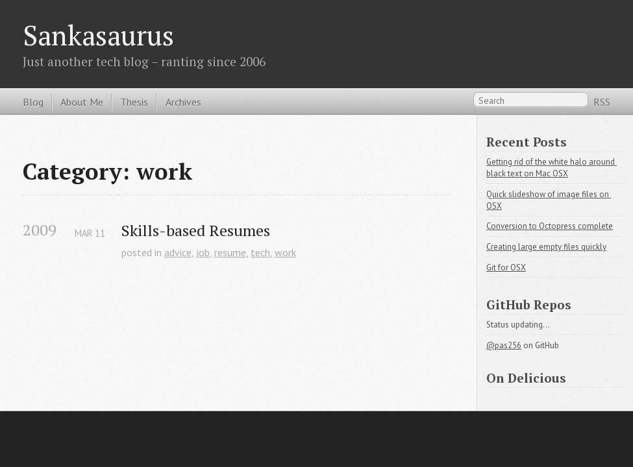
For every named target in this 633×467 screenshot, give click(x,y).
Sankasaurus (98, 35)
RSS (601, 101)
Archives (183, 101)
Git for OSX (506, 267)
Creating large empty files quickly (546, 246)
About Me (81, 101)
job (203, 252)
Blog (33, 101)
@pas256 (503, 345)
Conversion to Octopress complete (549, 226)
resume (230, 252)
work (285, 252)
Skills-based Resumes (195, 230)
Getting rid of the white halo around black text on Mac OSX (551, 167)
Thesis (134, 101)
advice (178, 252)
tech (260, 252)
